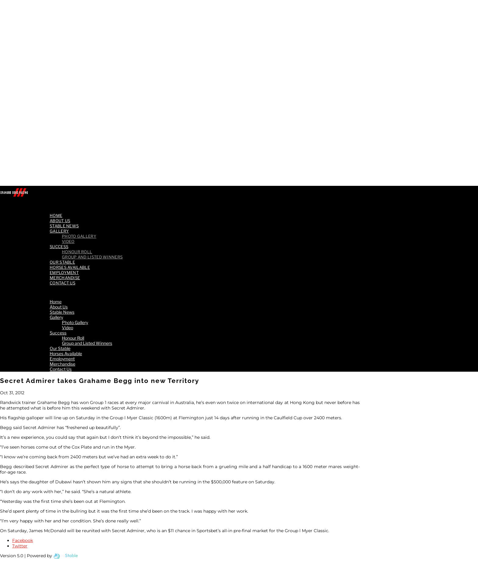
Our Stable (60, 348)
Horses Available (66, 353)
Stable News (62, 312)
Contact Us (62, 282)
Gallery (59, 231)
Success (59, 246)
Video (67, 327)
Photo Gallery (79, 236)
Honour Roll (73, 338)
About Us (59, 306)
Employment (62, 358)
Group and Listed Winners (92, 256)
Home (56, 301)
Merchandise (62, 363)
